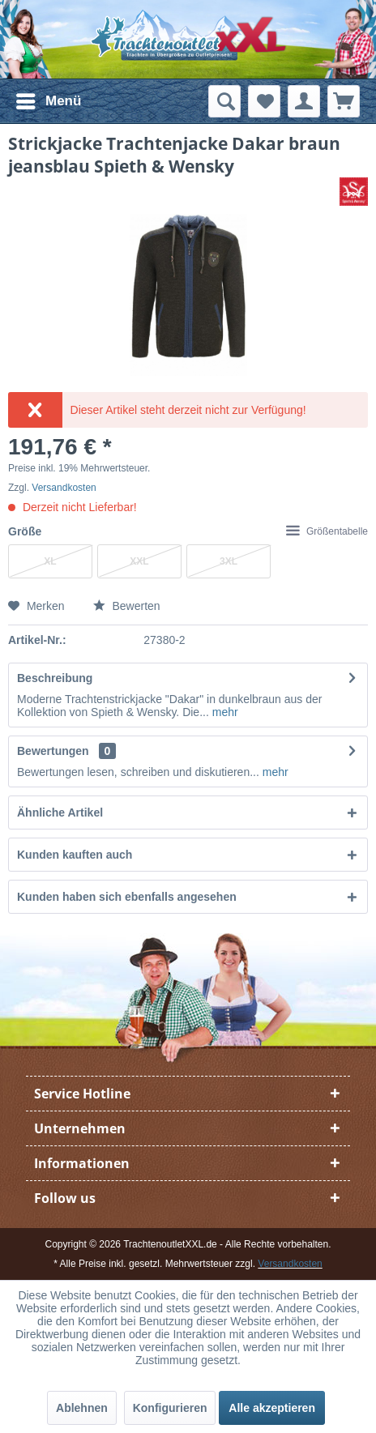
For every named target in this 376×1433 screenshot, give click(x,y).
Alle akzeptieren (272, 1407)
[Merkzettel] (264, 101)
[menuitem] (47, 101)
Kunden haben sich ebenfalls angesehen (127, 896)
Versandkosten (64, 487)
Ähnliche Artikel (60, 812)
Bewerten (126, 605)
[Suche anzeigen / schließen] (224, 101)
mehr (223, 712)
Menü (48, 98)
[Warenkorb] (343, 101)
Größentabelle (327, 531)
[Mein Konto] (304, 101)
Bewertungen (53, 750)
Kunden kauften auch (74, 854)
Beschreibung (54, 678)
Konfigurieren (170, 1407)
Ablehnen (82, 1407)
